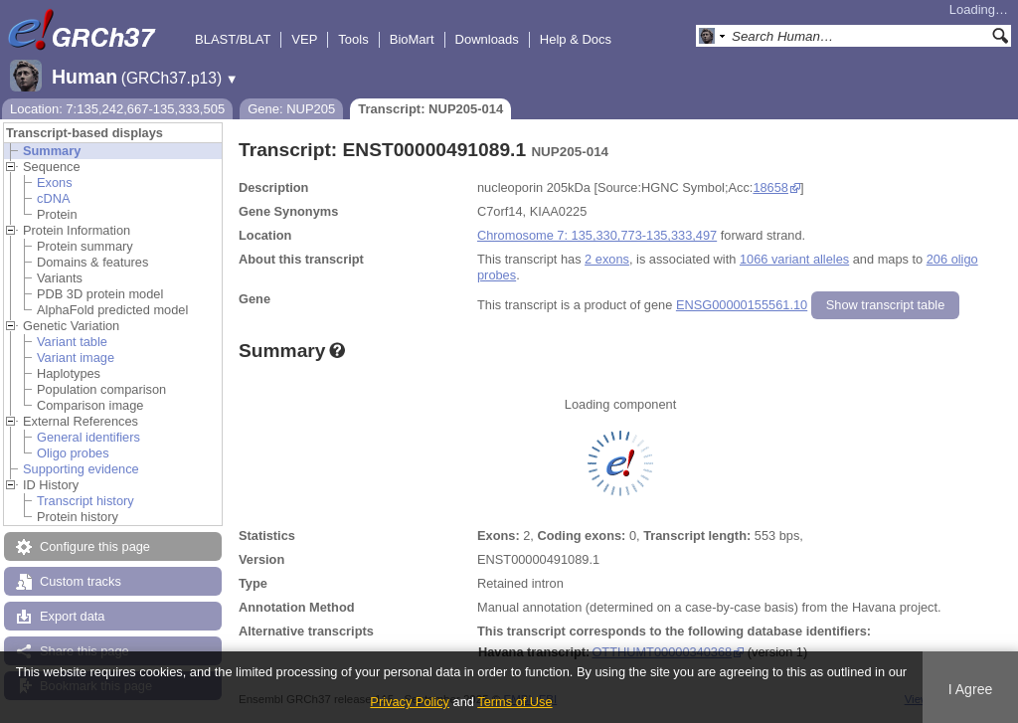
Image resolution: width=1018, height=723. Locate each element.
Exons (55, 182)
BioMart (412, 39)
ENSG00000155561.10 (741, 304)
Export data (72, 616)
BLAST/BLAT (232, 39)
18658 (770, 187)
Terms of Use (514, 701)
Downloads (487, 39)
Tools (353, 39)
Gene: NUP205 (291, 108)
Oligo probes (73, 453)
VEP (304, 39)
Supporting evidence (81, 468)
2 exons (607, 259)
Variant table (72, 341)
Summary (52, 150)
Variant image (75, 357)
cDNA (53, 198)
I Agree (970, 689)
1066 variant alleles (794, 259)
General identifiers (88, 437)
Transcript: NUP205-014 (430, 108)
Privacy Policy (409, 701)
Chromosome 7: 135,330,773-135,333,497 (597, 235)
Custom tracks (80, 581)
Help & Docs (575, 39)
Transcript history (85, 500)
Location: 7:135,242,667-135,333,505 (117, 108)
